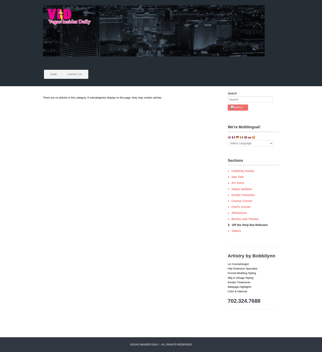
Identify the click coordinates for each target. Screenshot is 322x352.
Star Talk (237, 177)
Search (232, 93)
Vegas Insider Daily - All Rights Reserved (161, 344)
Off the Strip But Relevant (250, 225)
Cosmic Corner (242, 201)
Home (53, 74)
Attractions (239, 212)
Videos (236, 231)
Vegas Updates (241, 189)
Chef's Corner (241, 207)
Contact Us (74, 74)
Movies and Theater (245, 219)
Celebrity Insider (242, 171)
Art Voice (237, 183)
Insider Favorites (243, 195)
